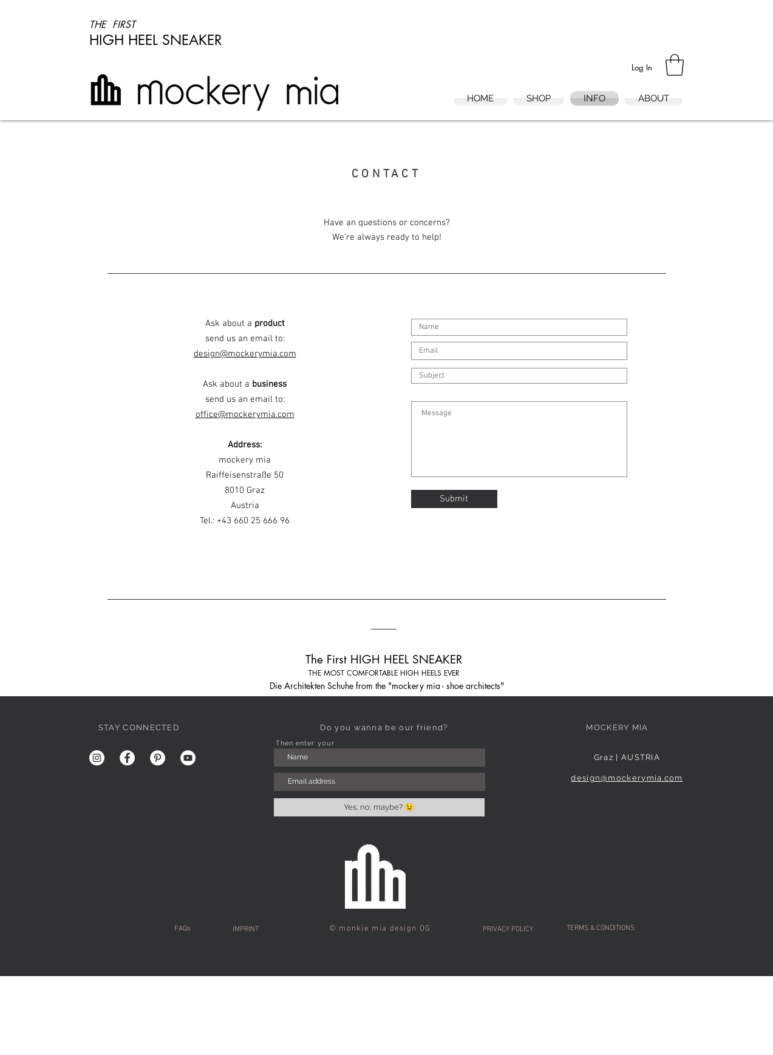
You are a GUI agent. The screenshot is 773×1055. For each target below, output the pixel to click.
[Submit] (454, 499)
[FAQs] (183, 929)
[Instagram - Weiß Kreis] (96, 757)
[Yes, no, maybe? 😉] (379, 807)
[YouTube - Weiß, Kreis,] (188, 757)
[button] (675, 65)
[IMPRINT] (246, 929)
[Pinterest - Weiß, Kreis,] (157, 757)
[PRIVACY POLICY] (508, 929)
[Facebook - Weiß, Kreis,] (127, 757)
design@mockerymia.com (627, 777)
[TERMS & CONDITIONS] (600, 928)
